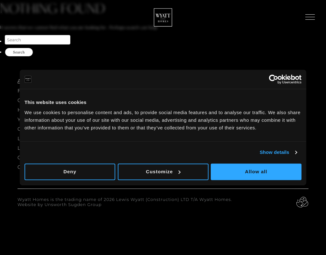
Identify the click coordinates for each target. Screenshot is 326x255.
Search (19, 52)
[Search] (37, 40)
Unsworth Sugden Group (74, 204)
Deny (69, 171)
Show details (274, 152)
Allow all (256, 171)
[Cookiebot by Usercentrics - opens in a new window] (273, 79)
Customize (163, 171)
